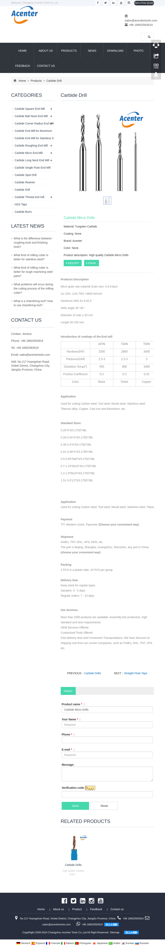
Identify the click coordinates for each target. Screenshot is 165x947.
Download (115, 50)
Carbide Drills (92, 673)
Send (75, 805)
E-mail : (68, 749)
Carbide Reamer (25, 182)
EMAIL (91, 263)
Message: (68, 764)
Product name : (73, 704)
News (92, 50)
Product (77, 909)
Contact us (46, 65)
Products (69, 50)
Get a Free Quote (144, 3)
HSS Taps (21, 204)
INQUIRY (72, 263)
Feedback (22, 65)
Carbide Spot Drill (25, 175)
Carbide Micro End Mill (29, 152)
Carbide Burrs (23, 211)
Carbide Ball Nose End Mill (31, 116)
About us (46, 50)
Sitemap (114, 932)
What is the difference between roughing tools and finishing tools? (33, 242)
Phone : (68, 734)
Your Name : (71, 719)
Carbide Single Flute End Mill (33, 167)
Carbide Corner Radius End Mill (34, 123)
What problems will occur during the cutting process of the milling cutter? (33, 288)
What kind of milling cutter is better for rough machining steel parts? (33, 272)
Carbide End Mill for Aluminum (33, 130)
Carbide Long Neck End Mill (32, 160)
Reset (104, 805)
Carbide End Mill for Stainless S (34, 138)
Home (22, 50)
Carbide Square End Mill (30, 108)
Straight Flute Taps (135, 673)
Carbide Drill (54, 80)
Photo (139, 50)
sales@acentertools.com (141, 20)
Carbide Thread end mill (29, 197)
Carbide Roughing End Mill (31, 145)
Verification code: (73, 787)
